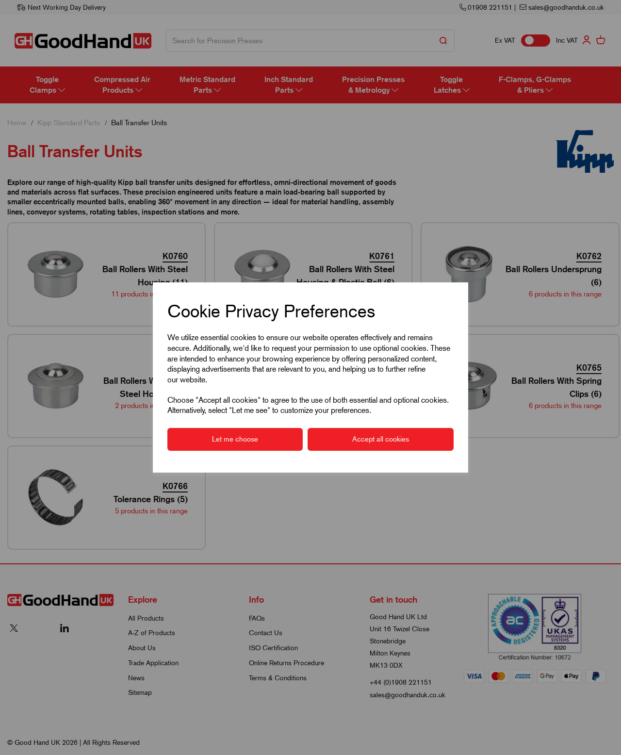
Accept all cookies (380, 439)
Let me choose (235, 439)
